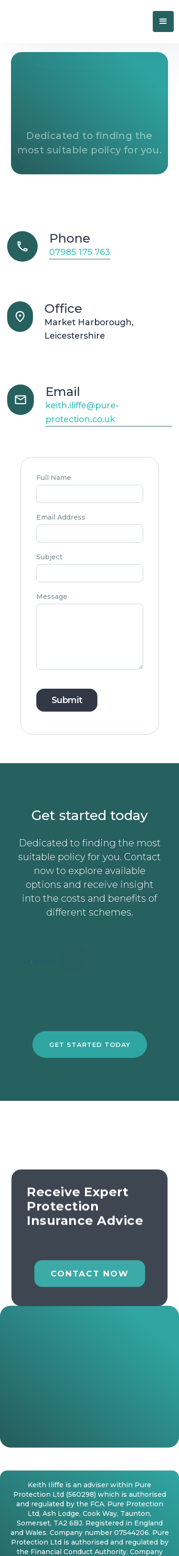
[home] (62, 21)
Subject (49, 557)
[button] (163, 21)
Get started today (89, 1044)
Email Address (60, 517)
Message (51, 596)
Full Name (53, 477)
